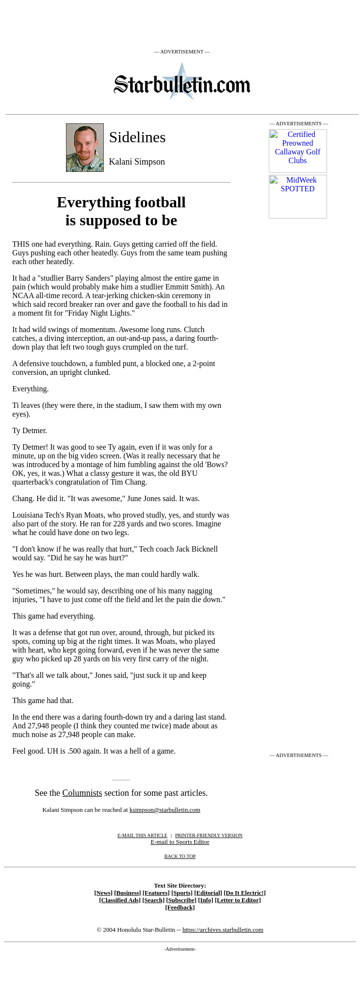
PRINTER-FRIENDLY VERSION (209, 835)
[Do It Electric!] (245, 893)
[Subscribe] (181, 900)
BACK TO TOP (180, 856)
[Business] (127, 893)
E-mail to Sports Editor (180, 841)
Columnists (82, 793)
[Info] (205, 900)
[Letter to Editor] (238, 900)
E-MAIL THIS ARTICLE (142, 835)
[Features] (156, 893)
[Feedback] (180, 907)
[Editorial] (208, 893)
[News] (103, 893)
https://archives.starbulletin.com (222, 929)
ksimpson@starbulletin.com (165, 809)
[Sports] (182, 893)
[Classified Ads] (120, 900)
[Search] (153, 900)
